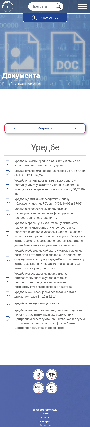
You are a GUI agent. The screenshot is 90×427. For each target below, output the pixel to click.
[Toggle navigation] (84, 6)
